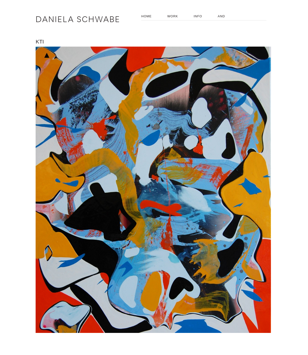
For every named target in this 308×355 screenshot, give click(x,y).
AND (221, 16)
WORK (172, 16)
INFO (198, 16)
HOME (146, 16)
